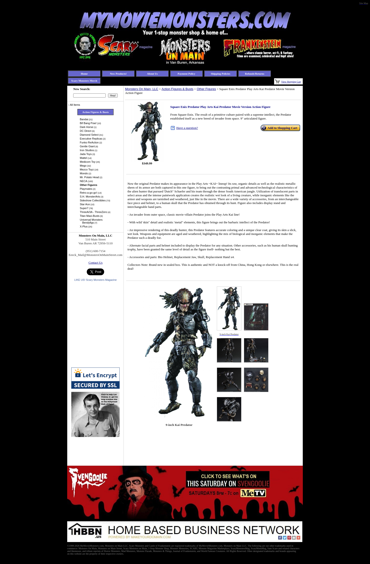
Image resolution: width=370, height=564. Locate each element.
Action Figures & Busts (178, 89)
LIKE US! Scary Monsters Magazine (95, 279)
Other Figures (206, 89)
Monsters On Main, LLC (141, 89)
